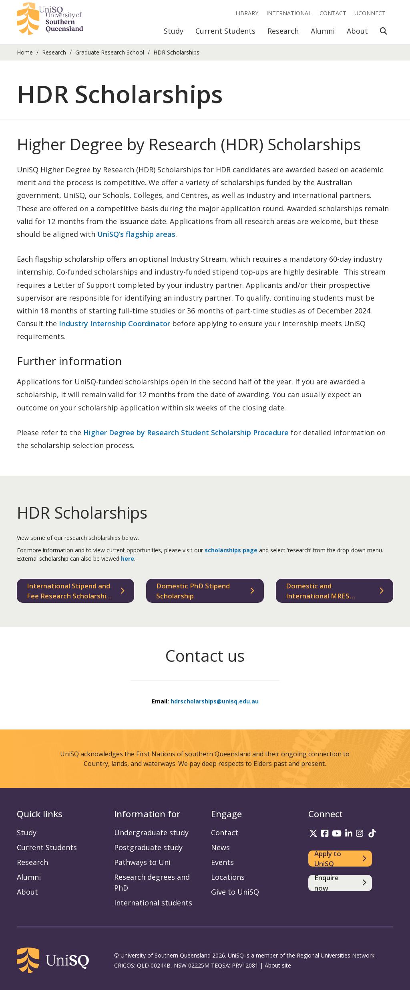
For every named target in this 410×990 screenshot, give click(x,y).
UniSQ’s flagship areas (136, 234)
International (289, 13)
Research (283, 31)
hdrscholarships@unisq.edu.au (215, 701)
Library (246, 13)
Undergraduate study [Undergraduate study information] (151, 832)
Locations (228, 877)
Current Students (225, 31)
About (357, 31)
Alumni (323, 31)
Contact (333, 13)
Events (222, 862)
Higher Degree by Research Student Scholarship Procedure (186, 432)
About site (278, 965)
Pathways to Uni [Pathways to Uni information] (142, 862)
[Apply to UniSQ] (340, 859)
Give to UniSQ (235, 892)
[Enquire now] (340, 883)
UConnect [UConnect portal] (370, 13)
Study (173, 31)
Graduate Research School (109, 52)
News (220, 847)
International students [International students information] (153, 902)
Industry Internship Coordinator (114, 323)
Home (25, 52)
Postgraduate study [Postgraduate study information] (148, 847)
